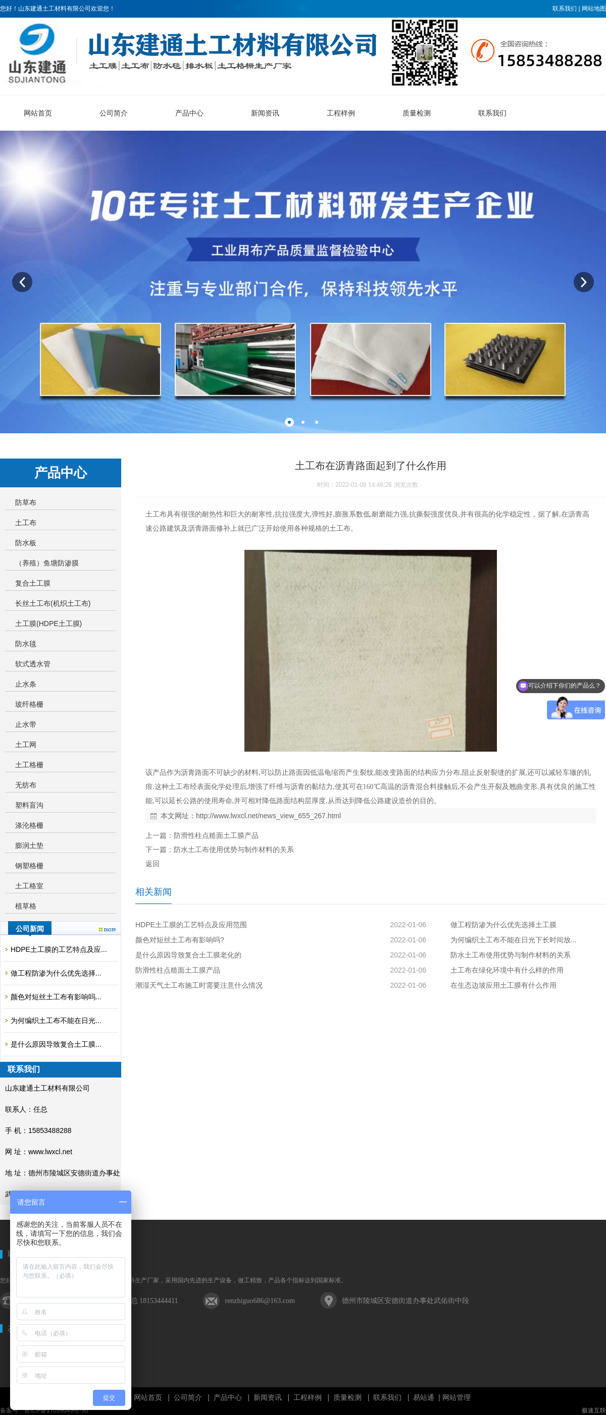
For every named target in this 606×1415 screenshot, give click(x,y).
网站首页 (148, 1397)
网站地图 (594, 8)
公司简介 (188, 1397)
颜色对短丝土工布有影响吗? (179, 940)
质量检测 (347, 1397)
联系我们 (564, 8)
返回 (152, 864)
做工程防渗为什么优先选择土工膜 (503, 925)
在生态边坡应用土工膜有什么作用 (503, 985)
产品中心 (228, 1397)
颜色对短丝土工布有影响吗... (56, 997)
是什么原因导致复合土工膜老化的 (188, 955)
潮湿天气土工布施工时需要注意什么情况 (199, 985)
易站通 (427, 1397)
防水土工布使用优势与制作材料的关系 (234, 849)
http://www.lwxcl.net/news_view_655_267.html (268, 816)
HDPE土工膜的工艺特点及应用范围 (191, 925)
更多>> (107, 929)
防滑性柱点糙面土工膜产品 (216, 835)
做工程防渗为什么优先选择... (56, 973)
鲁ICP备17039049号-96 (56, 1410)
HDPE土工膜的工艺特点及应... (59, 949)
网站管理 (456, 1397)
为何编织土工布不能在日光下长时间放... (513, 940)
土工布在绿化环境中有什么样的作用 (507, 970)
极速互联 (594, 1410)
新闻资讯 (268, 1397)
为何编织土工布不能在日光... (56, 1020)
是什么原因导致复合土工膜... (56, 1044)
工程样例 (307, 1397)
